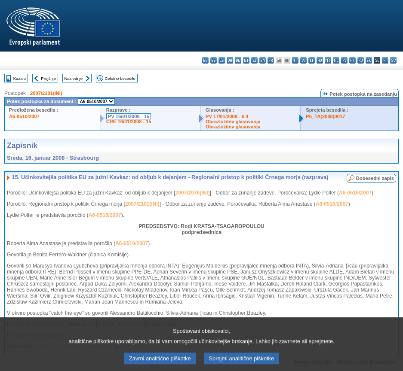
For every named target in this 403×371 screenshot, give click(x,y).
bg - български (205, 60)
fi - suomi (385, 60)
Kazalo (19, 78)
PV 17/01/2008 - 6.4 (227, 116)
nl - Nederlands (336, 60)
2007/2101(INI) (46, 93)
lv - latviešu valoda (303, 60)
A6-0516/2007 (355, 193)
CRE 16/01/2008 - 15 (128, 121)
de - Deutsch (238, 60)
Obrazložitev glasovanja (233, 121)
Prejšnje (48, 78)
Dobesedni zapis (375, 178)
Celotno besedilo (120, 78)
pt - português (352, 60)
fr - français (271, 60)
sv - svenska (393, 60)
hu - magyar (320, 60)
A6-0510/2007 (24, 116)
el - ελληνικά (254, 60)
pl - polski (344, 60)
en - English (262, 60)
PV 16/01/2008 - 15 (128, 116)
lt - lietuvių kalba (311, 60)
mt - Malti (328, 60)
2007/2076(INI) (192, 193)
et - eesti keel (246, 60)
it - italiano (295, 60)
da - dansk (230, 60)
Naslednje (73, 78)
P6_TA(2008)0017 (325, 116)
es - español (213, 60)
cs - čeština (221, 60)
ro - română (360, 60)
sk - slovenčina (369, 60)
